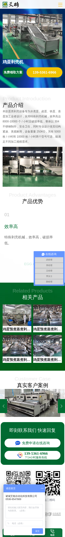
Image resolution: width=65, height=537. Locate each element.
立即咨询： (44, 72)
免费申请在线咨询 (36, 443)
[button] (61, 406)
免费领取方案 (13, 72)
